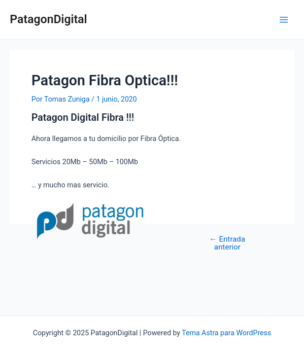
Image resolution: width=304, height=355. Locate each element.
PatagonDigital (48, 19)
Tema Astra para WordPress (226, 332)
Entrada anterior (227, 243)
